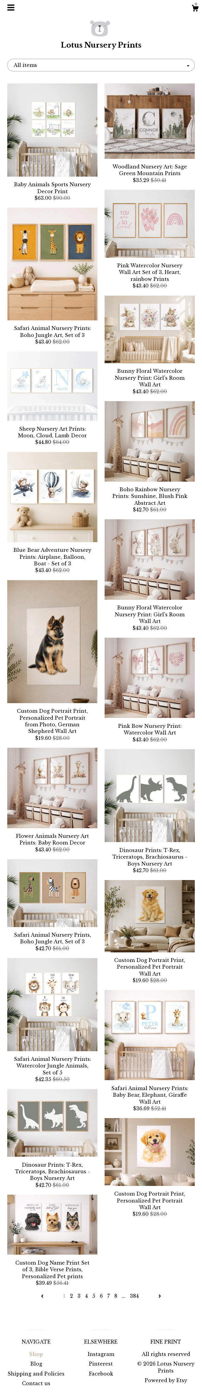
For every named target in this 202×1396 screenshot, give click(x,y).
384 (134, 1296)
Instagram (101, 1354)
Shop (36, 1354)
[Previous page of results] (43, 1296)
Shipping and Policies (36, 1374)
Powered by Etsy (166, 1380)
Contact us (36, 1383)
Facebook (101, 1374)
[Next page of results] (159, 1296)
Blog (36, 1364)
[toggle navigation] (10, 8)
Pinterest (101, 1364)
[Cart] (195, 9)
